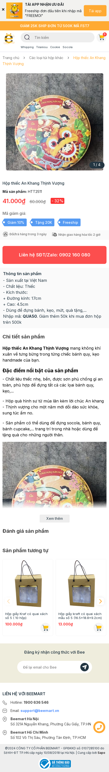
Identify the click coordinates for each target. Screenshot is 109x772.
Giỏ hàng (103, 36)
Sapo (101, 753)
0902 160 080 (74, 254)
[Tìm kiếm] (27, 37)
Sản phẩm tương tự (25, 550)
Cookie (55, 47)
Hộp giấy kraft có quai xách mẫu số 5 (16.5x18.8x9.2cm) (80, 616)
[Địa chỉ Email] (54, 667)
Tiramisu (42, 47)
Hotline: (29, 702)
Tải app (95, 10)
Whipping (27, 47)
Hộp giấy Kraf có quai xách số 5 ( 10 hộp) (26, 616)
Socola (68, 47)
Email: (34, 710)
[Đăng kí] (84, 667)
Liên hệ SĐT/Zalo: (54, 254)
